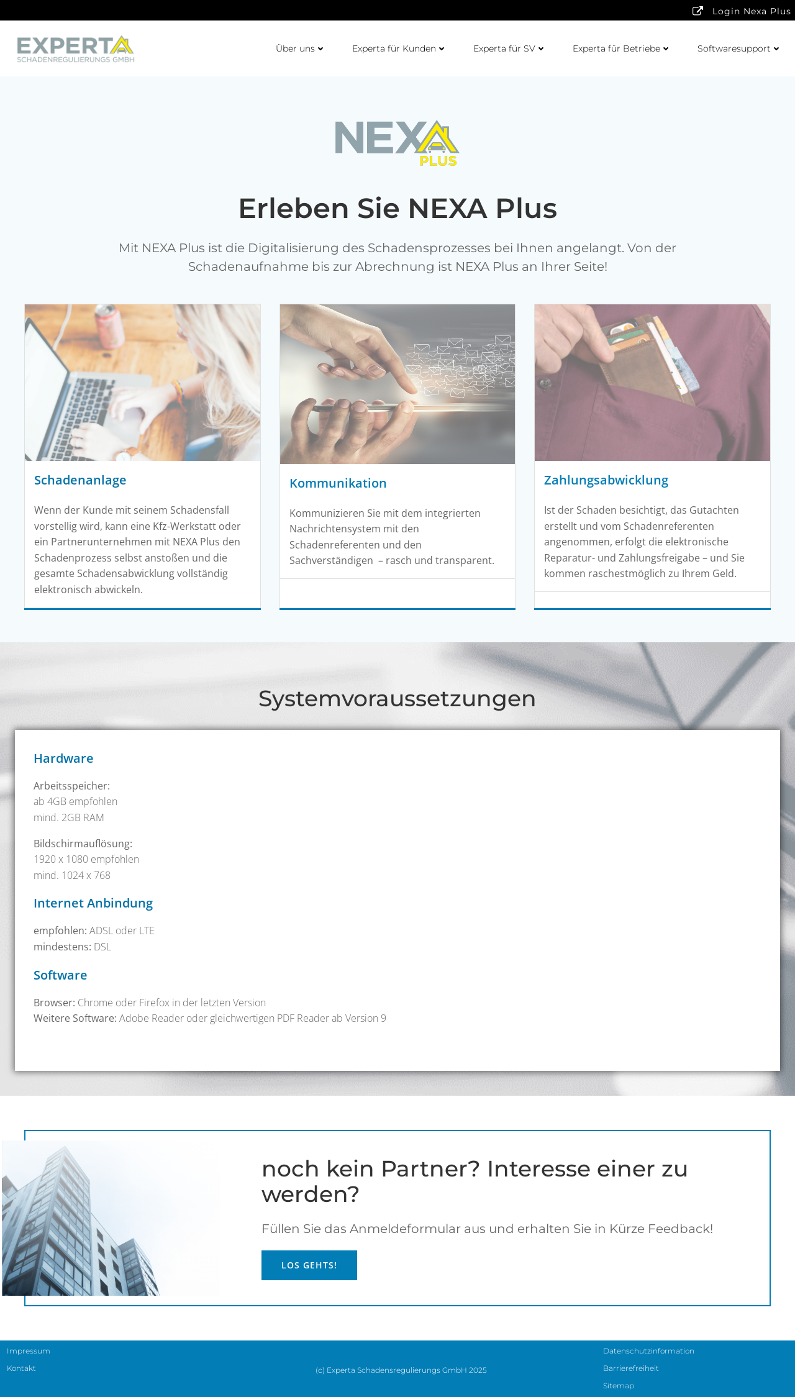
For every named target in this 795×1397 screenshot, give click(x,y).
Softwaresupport (739, 48)
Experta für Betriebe (622, 48)
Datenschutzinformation (648, 1350)
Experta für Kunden (399, 48)
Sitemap (618, 1385)
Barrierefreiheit (631, 1368)
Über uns (301, 48)
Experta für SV (510, 48)
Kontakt (21, 1368)
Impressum (28, 1350)
